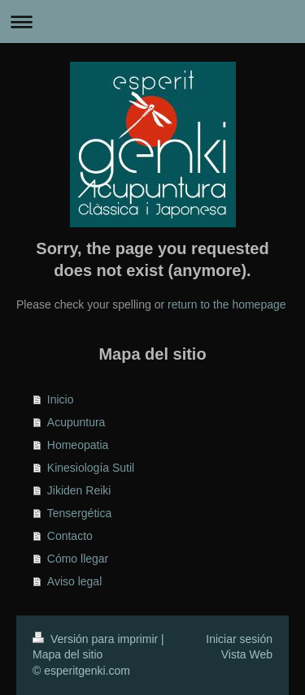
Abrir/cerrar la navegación (152, 21)
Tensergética (79, 513)
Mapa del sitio (67, 654)
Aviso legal (74, 581)
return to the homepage (227, 304)
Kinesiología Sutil (90, 467)
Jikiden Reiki (79, 490)
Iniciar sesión (239, 638)
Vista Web (246, 654)
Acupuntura (76, 422)
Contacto (70, 535)
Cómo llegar (77, 558)
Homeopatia (78, 444)
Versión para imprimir (97, 638)
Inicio (60, 399)
